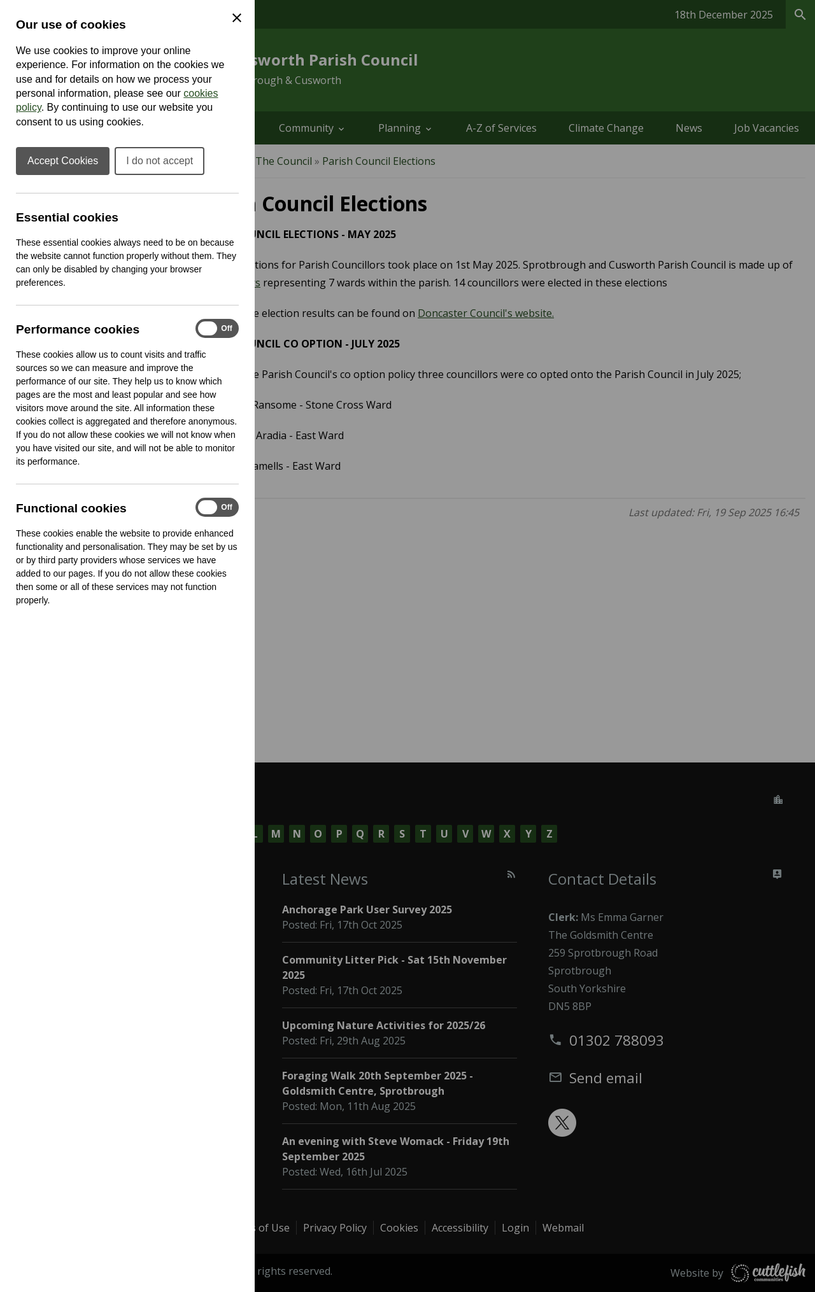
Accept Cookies (62, 160)
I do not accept (159, 160)
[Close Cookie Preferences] (236, 17)
